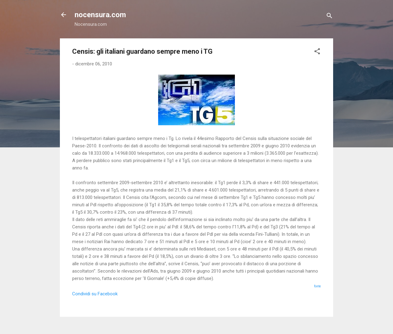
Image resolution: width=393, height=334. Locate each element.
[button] (317, 52)
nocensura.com (100, 14)
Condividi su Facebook (95, 294)
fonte (317, 286)
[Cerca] (329, 16)
